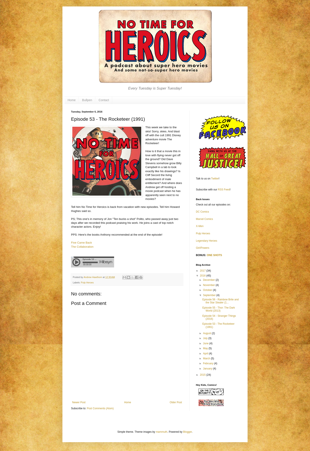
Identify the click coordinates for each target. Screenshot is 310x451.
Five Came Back (81, 242)
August (207, 333)
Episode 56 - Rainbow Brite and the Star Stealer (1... (220, 301)
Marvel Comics (204, 219)
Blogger (187, 431)
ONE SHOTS (214, 255)
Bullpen (87, 100)
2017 (203, 270)
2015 (203, 374)
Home (72, 100)
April (206, 353)
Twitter (215, 178)
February (208, 363)
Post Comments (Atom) (100, 408)
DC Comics (202, 211)
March (207, 358)
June (206, 343)
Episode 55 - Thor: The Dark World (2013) (218, 309)
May (206, 348)
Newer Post (78, 402)
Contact (104, 100)
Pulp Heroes (87, 282)
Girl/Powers (202, 247)
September (209, 295)
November (209, 285)
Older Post (176, 402)
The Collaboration (82, 246)
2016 (203, 275)
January (208, 368)
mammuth (161, 431)
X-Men (199, 226)
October (208, 290)
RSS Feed (224, 189)
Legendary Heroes (206, 240)
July (205, 338)
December (209, 279)
